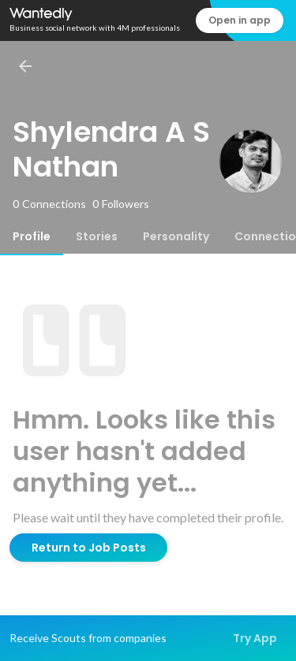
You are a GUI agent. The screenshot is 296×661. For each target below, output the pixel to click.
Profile (32, 236)
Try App (255, 638)
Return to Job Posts (89, 547)
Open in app (239, 20)
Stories (97, 236)
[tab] (31, 236)
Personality (176, 236)
